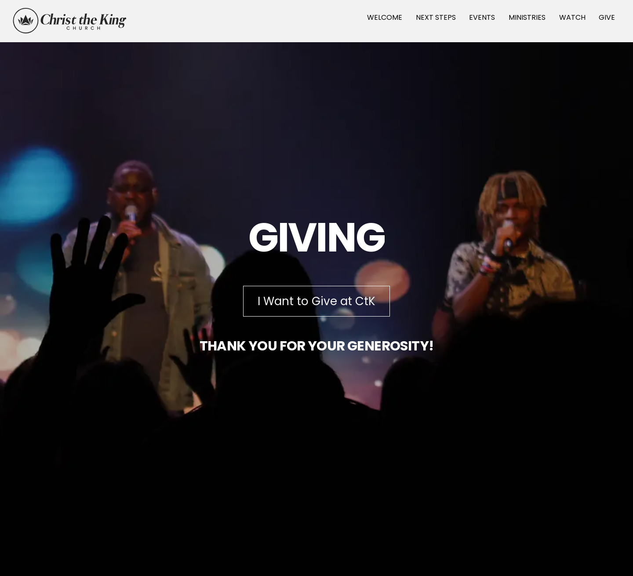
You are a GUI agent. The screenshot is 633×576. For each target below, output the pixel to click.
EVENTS (482, 17)
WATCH (572, 17)
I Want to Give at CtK (316, 301)
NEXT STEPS (436, 17)
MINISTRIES (527, 17)
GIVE (607, 17)
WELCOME (384, 17)
